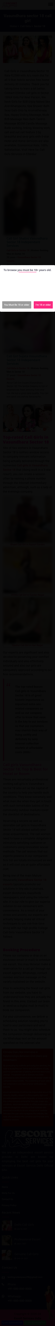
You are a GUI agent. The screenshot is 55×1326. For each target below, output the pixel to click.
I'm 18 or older (43, 304)
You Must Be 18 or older (16, 304)
